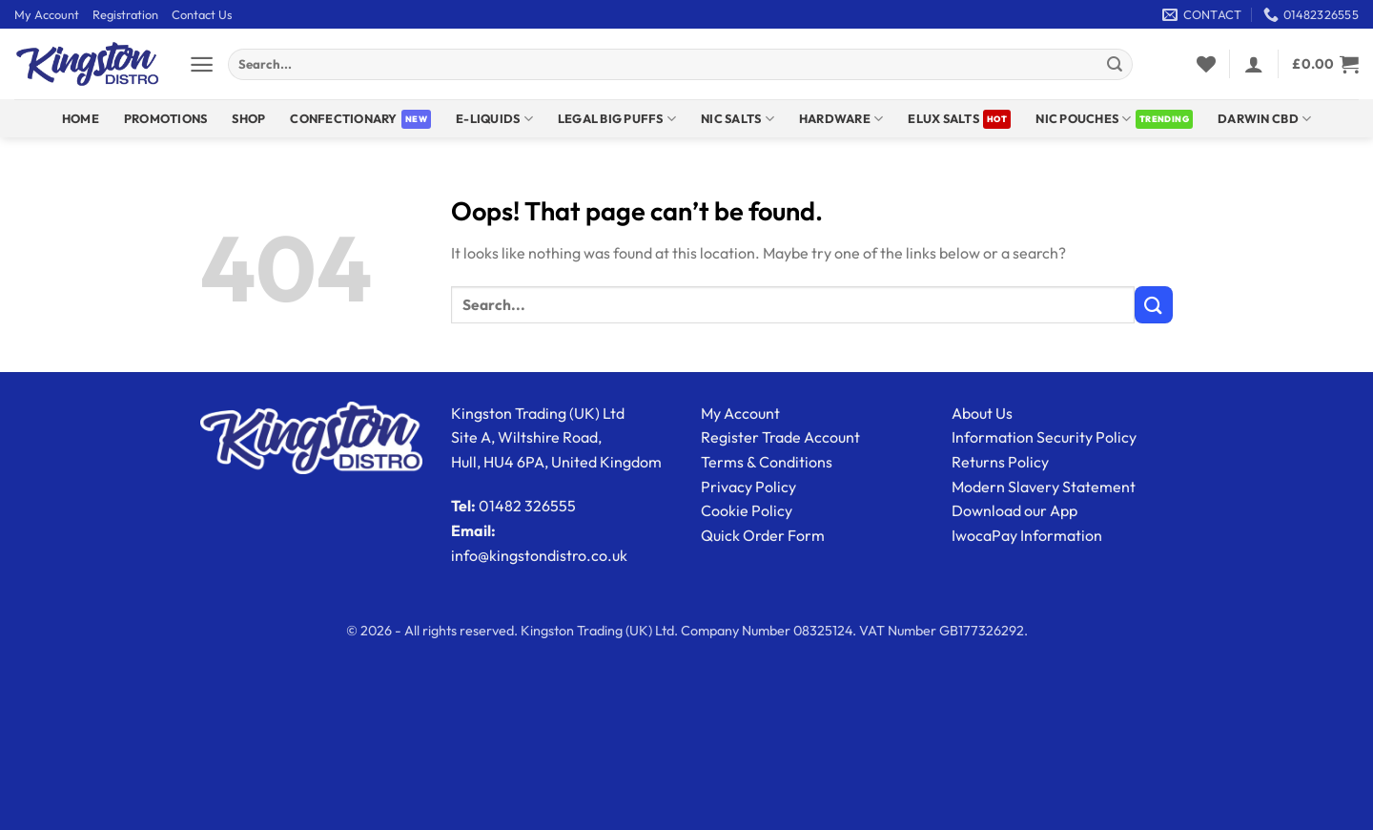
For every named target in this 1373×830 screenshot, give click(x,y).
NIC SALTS (737, 119)
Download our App (1014, 510)
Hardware (841, 119)
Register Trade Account (780, 436)
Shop (248, 118)
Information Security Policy (1044, 436)
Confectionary (343, 118)
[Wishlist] (1206, 64)
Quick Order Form (763, 535)
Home (80, 118)
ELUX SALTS (943, 118)
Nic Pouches (1083, 119)
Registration (125, 14)
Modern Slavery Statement (1044, 486)
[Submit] (1114, 65)
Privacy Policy (748, 486)
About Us (982, 413)
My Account (46, 14)
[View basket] (1325, 64)
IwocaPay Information (1027, 535)
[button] (202, 64)
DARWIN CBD (1264, 119)
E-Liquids (494, 119)
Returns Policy (1000, 461)
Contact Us (202, 14)
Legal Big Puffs (617, 119)
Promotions (166, 118)
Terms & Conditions (766, 461)
